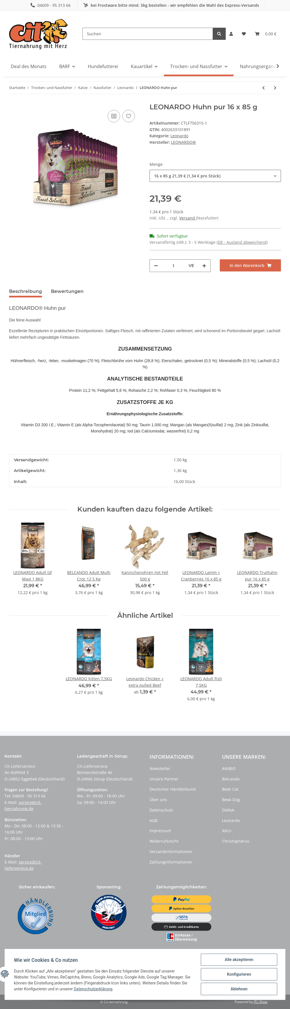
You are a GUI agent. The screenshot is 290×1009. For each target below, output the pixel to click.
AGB (153, 820)
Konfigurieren (239, 974)
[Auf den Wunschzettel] (128, 116)
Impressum (160, 830)
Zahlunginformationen (171, 862)
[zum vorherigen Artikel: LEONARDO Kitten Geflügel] (263, 88)
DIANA (228, 810)
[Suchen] (147, 34)
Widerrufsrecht (164, 841)
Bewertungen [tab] (67, 291)
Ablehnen (239, 989)
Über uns (158, 799)
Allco (226, 830)
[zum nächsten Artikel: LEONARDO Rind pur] (275, 88)
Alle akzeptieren (239, 959)
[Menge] (173, 266)
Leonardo (179, 135)
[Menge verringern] (156, 266)
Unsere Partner (164, 779)
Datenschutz (161, 810)
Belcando (231, 779)
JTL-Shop (260, 1001)
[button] (231, 34)
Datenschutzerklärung (93, 989)
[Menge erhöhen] (204, 266)
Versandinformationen (171, 851)
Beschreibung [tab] (25, 291)
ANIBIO (229, 768)
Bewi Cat (230, 789)
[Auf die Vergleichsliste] (114, 116)
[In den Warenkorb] (250, 265)
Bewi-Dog (231, 799)
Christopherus (235, 841)
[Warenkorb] (265, 34)
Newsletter (160, 768)
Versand (187, 218)
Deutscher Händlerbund (173, 789)
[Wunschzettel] (243, 34)
